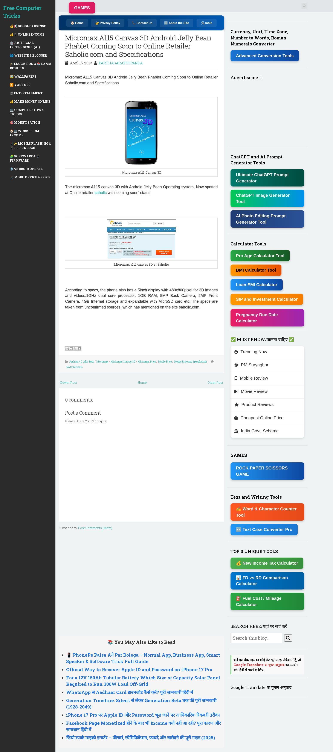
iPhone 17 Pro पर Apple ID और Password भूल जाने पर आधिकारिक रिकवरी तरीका (143, 715)
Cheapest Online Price (258, 417)
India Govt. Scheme (256, 431)
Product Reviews (253, 404)
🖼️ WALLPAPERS (23, 76)
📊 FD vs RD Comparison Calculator (262, 580)
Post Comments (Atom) (95, 528)
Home (142, 383)
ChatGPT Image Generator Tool (263, 198)
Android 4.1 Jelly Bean (81, 361)
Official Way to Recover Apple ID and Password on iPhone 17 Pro (139, 669)
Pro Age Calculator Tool (260, 255)
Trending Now (250, 351)
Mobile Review (251, 378)
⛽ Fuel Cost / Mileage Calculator (258, 601)
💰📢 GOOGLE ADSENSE (28, 26)
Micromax (102, 361)
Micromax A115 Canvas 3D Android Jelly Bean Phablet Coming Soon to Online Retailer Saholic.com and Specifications (138, 46)
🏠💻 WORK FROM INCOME (24, 133)
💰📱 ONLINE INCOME (27, 34)
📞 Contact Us (142, 23)
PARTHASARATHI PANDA (121, 62)
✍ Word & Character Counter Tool (266, 512)
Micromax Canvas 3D (123, 361)
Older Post (215, 383)
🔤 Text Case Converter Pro (264, 529)
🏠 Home (77, 23)
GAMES (82, 7)
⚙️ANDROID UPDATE (26, 169)
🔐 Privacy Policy (107, 23)
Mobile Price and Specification (190, 361)
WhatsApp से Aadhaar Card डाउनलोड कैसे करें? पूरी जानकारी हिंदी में (129, 692)
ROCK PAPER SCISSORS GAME (262, 471)
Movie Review (250, 391)
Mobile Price (165, 361)
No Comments (74, 367)
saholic (101, 193)
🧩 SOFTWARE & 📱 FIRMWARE (25, 158)
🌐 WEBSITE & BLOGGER (28, 55)
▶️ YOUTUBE (20, 85)
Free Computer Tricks (22, 12)
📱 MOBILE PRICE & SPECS (30, 177)
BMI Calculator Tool (256, 270)
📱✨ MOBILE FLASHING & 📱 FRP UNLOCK (30, 145)
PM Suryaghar (251, 364)
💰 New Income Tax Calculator (267, 563)
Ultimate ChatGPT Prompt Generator (262, 177)
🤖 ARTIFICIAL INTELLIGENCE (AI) (25, 45)
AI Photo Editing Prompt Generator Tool (261, 219)
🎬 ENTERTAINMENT (26, 93)
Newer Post (68, 383)
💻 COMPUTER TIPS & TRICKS (27, 112)
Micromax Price (147, 361)
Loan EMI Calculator (256, 284)
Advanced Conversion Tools (265, 55)
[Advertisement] (141, 581)
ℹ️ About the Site (176, 23)
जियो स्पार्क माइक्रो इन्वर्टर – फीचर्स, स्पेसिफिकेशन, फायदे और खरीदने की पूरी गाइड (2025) (140, 738)
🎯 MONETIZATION (25, 122)
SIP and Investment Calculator (267, 299)
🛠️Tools (206, 23)
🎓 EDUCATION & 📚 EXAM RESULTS (30, 66)
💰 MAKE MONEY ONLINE (30, 101)
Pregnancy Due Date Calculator (257, 317)
